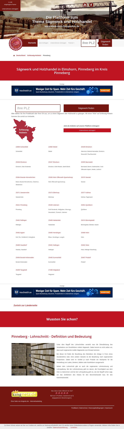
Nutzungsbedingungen (96, 408)
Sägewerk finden (105, 43)
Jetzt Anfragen (43, 43)
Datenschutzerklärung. (60, 427)
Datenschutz (83, 408)
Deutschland (19, 55)
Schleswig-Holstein (34, 55)
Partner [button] (71, 43)
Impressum (108, 408)
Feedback (74, 408)
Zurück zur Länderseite (25, 305)
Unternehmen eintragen (58, 43)
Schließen (73, 427)
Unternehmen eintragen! (87, 130)
